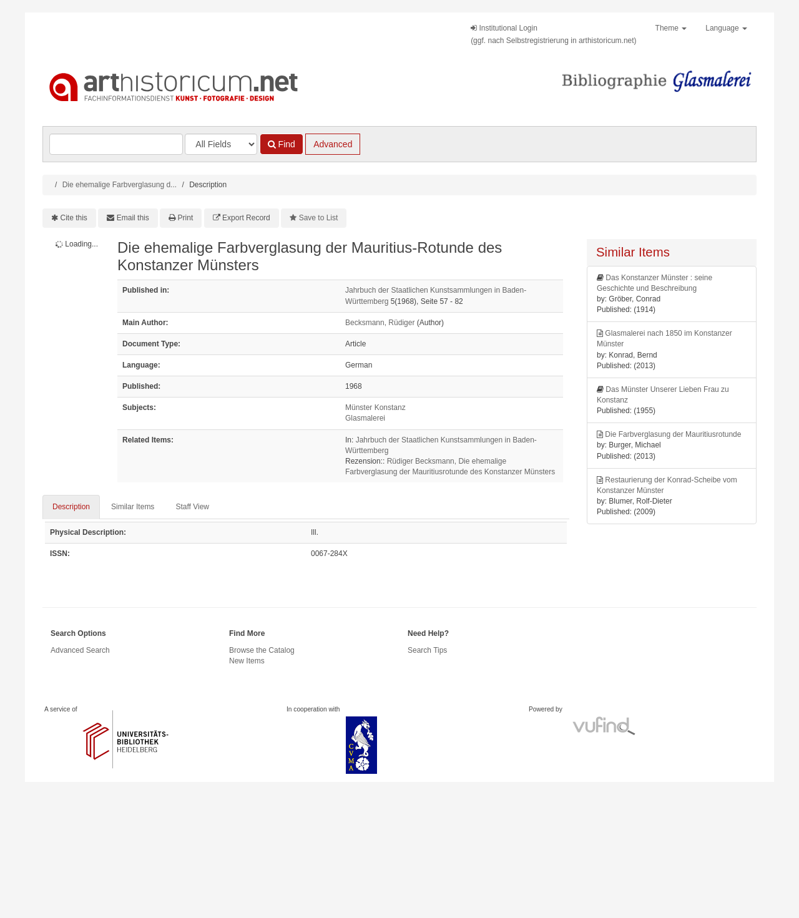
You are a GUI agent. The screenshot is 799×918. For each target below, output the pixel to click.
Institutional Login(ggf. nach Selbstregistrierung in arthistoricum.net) (553, 34)
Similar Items (132, 506)
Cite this (74, 217)
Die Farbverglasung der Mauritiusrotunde (673, 434)
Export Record (246, 217)
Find (281, 144)
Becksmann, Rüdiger (379, 322)
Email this (133, 217)
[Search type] (221, 144)
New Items (247, 661)
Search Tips (427, 650)
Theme (671, 28)
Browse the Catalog (262, 650)
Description (71, 506)
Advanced (332, 144)
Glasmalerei (365, 418)
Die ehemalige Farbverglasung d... (119, 184)
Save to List (318, 217)
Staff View (192, 506)
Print (186, 217)
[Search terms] (116, 144)
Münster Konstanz (375, 407)
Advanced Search (80, 650)
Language (726, 28)
